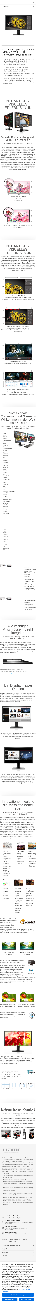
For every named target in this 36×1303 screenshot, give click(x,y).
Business (11, 1241)
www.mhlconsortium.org (6, 673)
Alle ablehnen (9, 1299)
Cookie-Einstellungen (18, 1295)
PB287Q (5, 6)
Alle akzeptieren (26, 1299)
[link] (18, 2)
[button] (3, 2)
